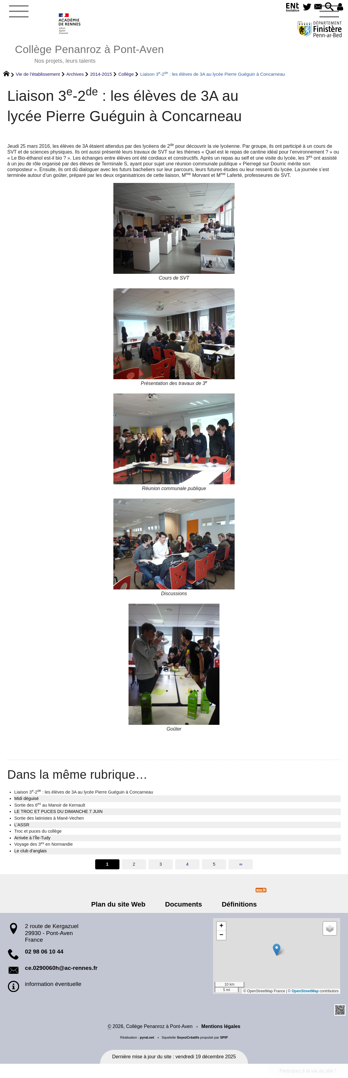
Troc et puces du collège (38, 831)
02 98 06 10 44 (44, 951)
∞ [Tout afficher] (240, 864)
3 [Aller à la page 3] (160, 864)
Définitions (235, 904)
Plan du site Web (122, 904)
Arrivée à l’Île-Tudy (32, 837)
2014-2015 (101, 74)
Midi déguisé (26, 798)
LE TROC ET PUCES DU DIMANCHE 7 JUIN (58, 811)
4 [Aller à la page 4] (187, 864)
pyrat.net (147, 1037)
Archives (75, 74)
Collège (126, 74)
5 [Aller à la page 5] (214, 864)
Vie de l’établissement (38, 74)
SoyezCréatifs (188, 1037)
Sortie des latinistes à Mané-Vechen (49, 818)
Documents (183, 904)
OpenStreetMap (305, 991)
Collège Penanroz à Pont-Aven (89, 53)
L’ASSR (21, 824)
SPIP (224, 1037)
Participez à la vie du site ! (307, 1070)
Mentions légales (220, 1026)
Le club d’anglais (30, 850)
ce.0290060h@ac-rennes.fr (61, 968)
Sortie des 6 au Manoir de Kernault (49, 805)
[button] (328, 7)
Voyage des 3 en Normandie (43, 844)
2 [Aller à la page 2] (134, 864)
